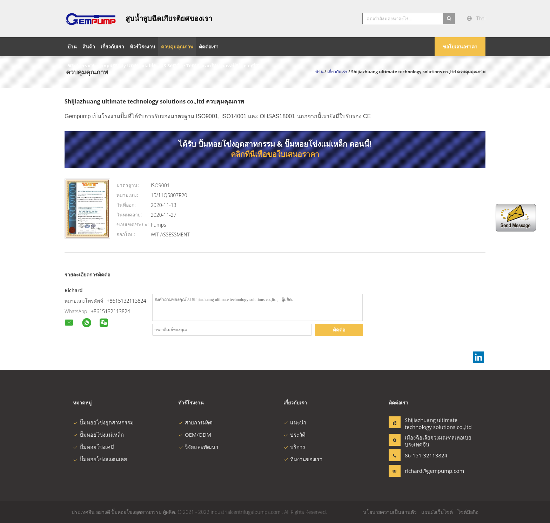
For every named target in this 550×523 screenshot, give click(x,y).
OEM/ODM (194, 434)
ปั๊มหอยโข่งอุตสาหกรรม (103, 422)
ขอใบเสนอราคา (460, 46)
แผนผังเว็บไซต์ (437, 512)
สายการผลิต (195, 422)
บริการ (294, 446)
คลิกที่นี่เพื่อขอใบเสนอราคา (275, 154)
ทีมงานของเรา (302, 459)
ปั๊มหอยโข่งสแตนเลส (100, 459)
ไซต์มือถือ (468, 512)
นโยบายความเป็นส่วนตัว (390, 512)
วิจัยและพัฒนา (198, 446)
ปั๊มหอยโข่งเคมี (93, 446)
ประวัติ (294, 434)
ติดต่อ (339, 329)
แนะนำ (294, 422)
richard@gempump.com (427, 470)
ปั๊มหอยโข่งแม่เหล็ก (98, 434)
